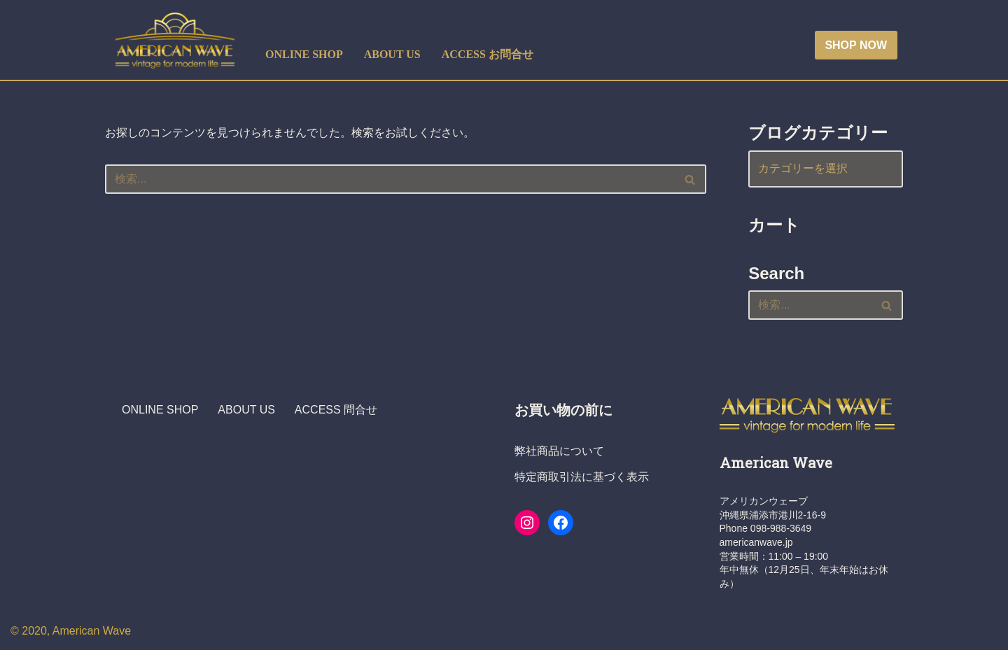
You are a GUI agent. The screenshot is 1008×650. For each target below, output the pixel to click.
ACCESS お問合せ (487, 54)
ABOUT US (392, 54)
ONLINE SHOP (304, 54)
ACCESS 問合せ (336, 410)
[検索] (390, 179)
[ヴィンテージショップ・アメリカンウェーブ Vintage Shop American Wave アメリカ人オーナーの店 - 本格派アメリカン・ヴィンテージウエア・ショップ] (178, 41)
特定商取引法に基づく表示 (581, 477)
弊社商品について (559, 451)
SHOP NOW (856, 45)
